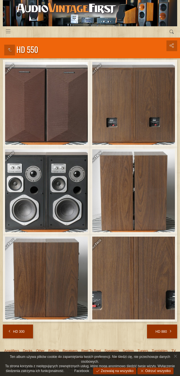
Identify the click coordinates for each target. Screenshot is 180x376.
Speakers (111, 351)
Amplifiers (11, 351)
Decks (27, 351)
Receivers (70, 351)
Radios (53, 351)
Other (40, 351)
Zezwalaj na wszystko (116, 371)
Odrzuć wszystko (157, 371)
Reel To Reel (91, 351)
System (128, 351)
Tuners (143, 351)
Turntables (160, 351)
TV (174, 351)
